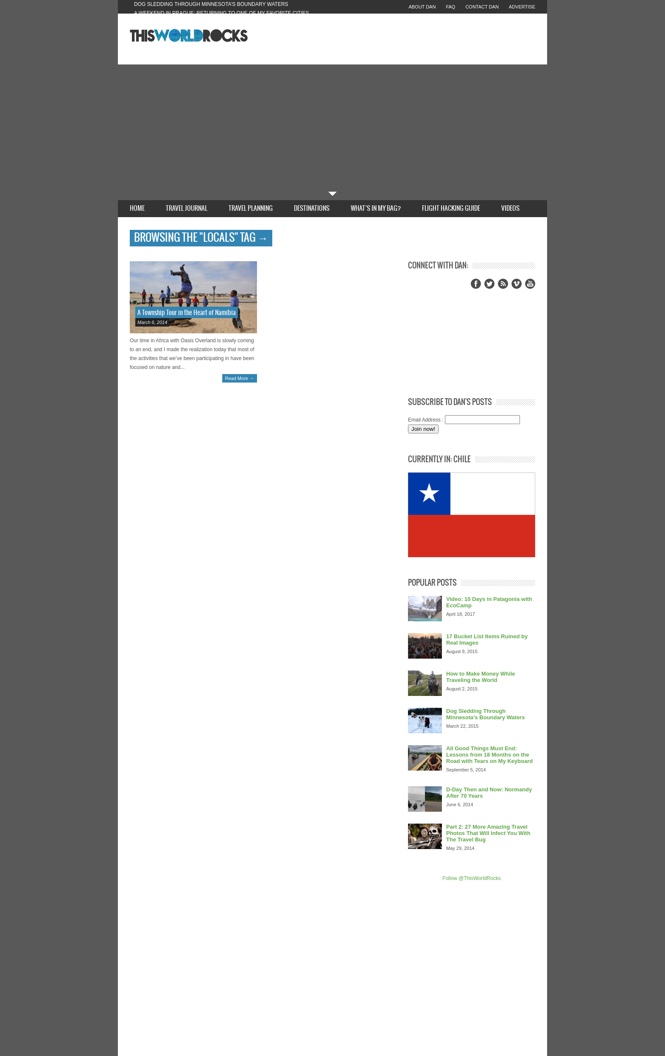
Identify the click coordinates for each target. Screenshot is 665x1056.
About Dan (422, 6)
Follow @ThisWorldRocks (471, 878)
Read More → (239, 378)
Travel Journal (186, 208)
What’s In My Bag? (376, 208)
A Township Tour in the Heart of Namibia (186, 312)
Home (137, 208)
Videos (510, 208)
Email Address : (425, 420)
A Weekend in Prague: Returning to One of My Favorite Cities (221, 13)
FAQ (450, 6)
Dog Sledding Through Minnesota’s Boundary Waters (211, 4)
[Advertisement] (332, 128)
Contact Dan (481, 6)
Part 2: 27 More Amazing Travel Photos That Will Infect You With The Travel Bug (488, 833)
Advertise (522, 6)
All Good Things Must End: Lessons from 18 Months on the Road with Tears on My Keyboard (489, 754)
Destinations (312, 208)
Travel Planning (251, 208)
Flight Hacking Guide (451, 208)
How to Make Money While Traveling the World (480, 676)
